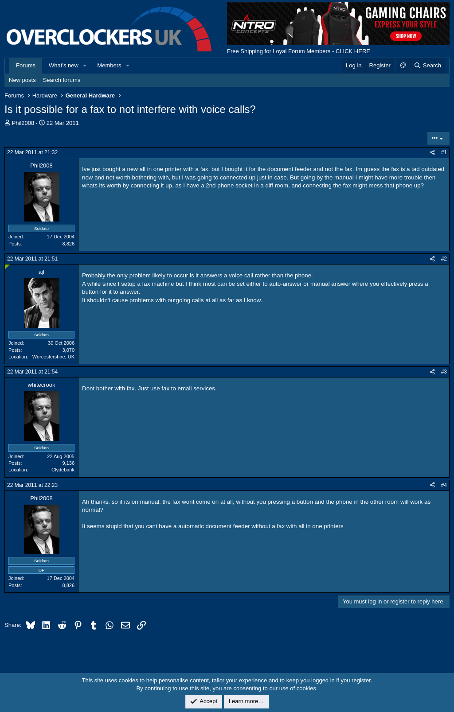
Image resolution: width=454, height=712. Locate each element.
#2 (444, 259)
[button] (85, 65)
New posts (22, 80)
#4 (444, 485)
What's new (63, 65)
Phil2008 (23, 123)
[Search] (427, 65)
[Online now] (7, 267)
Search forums (62, 80)
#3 (444, 372)
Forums (25, 65)
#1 (444, 152)
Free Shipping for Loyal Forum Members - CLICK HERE (298, 51)
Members (109, 65)
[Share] (432, 153)
